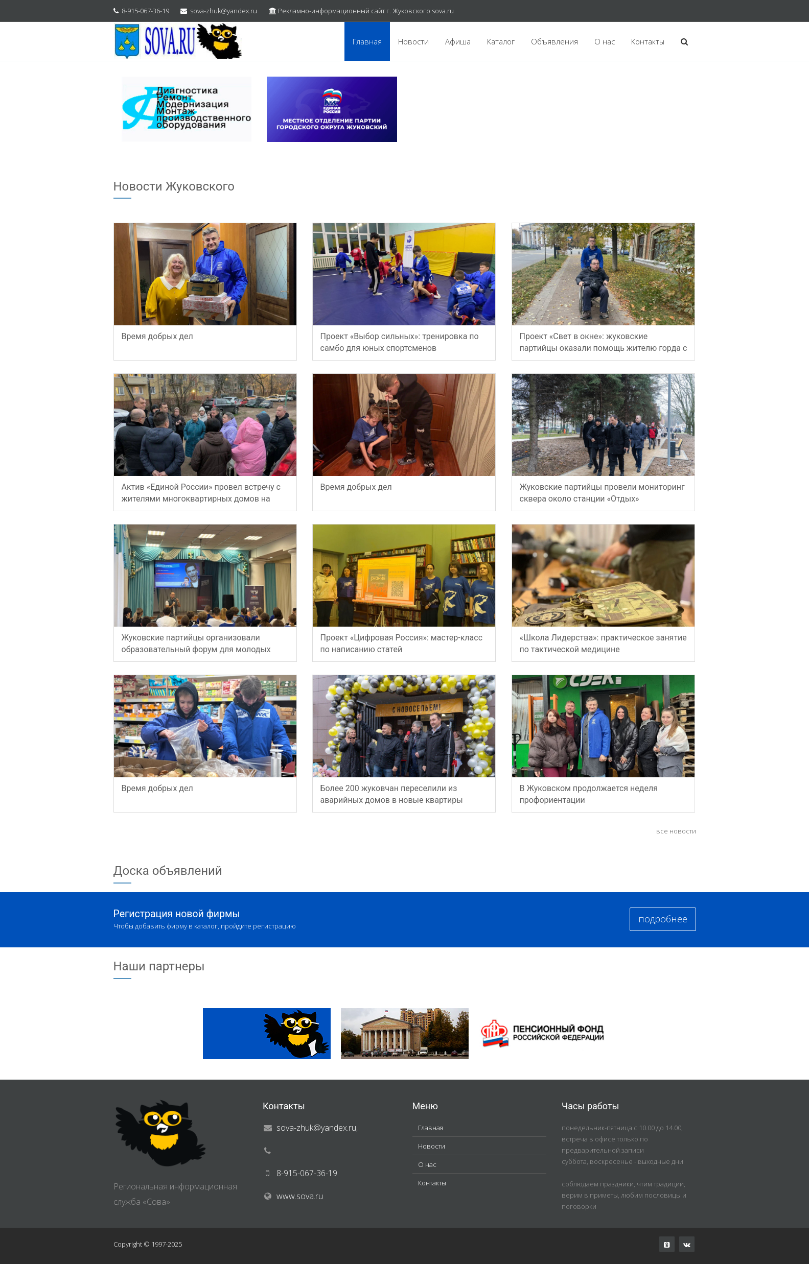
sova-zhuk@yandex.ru (223, 10)
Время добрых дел (157, 336)
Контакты (647, 41)
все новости (676, 831)
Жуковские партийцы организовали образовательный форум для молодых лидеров (196, 649)
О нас (604, 41)
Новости (413, 41)
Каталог (501, 41)
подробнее (662, 919)
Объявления (554, 41)
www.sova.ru (299, 1196)
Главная (367, 41)
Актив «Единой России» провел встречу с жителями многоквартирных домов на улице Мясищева (201, 498)
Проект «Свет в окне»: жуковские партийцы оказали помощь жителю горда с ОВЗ (603, 348)
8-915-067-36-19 (145, 10)
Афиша (458, 41)
